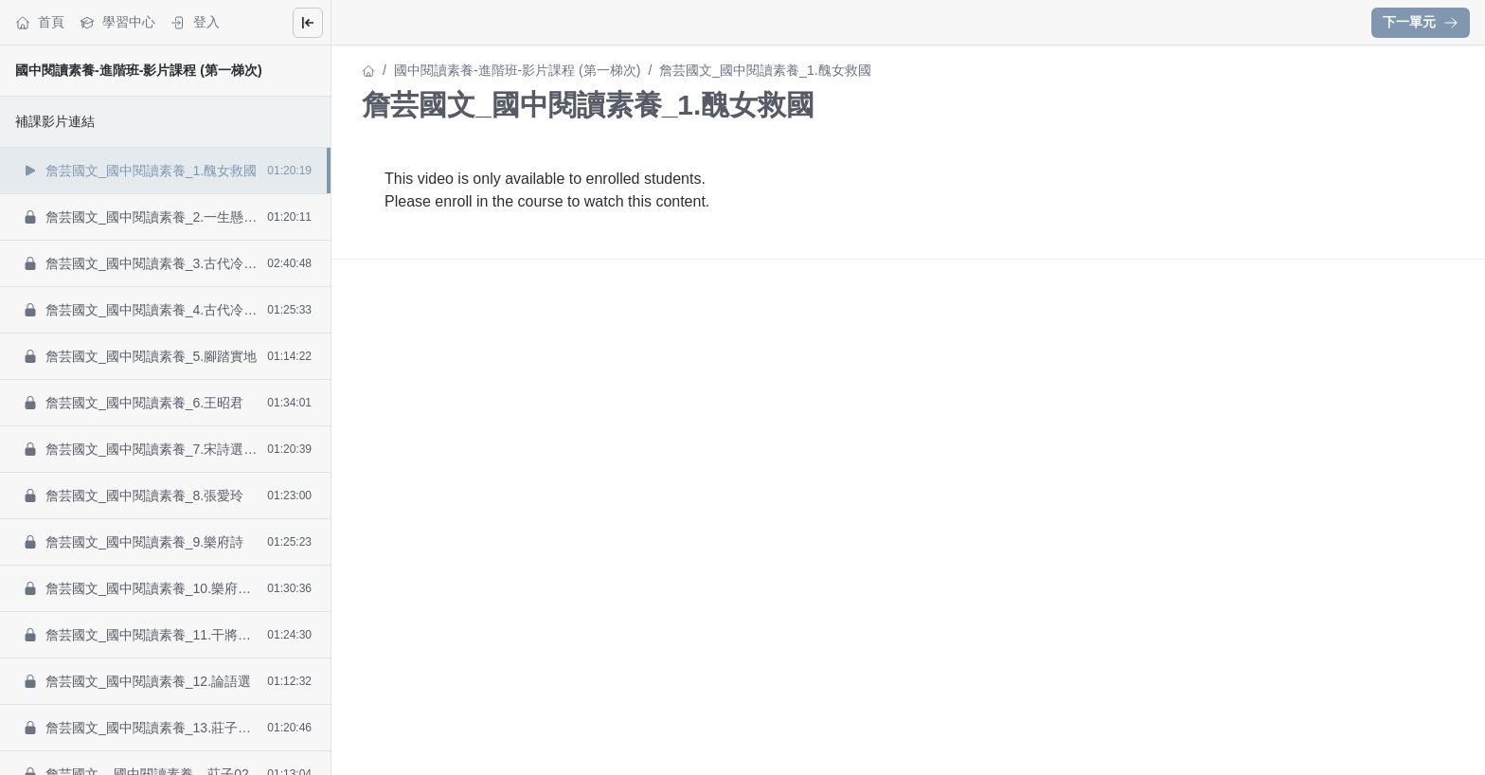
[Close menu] (308, 23)
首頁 (39, 22)
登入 (195, 22)
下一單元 (1420, 21)
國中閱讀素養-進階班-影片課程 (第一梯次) (138, 70)
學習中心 (117, 22)
